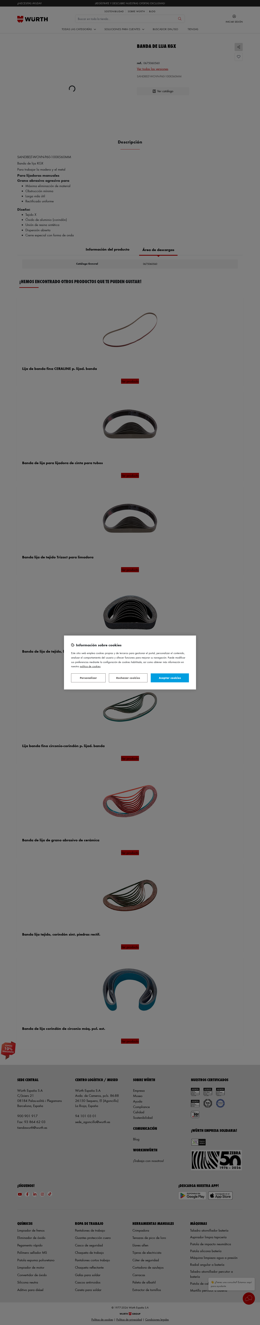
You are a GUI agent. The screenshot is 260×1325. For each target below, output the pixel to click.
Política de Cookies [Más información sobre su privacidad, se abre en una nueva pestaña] (90, 666)
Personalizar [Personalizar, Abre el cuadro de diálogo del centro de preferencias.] (88, 677)
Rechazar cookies (128, 677)
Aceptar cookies (170, 677)
